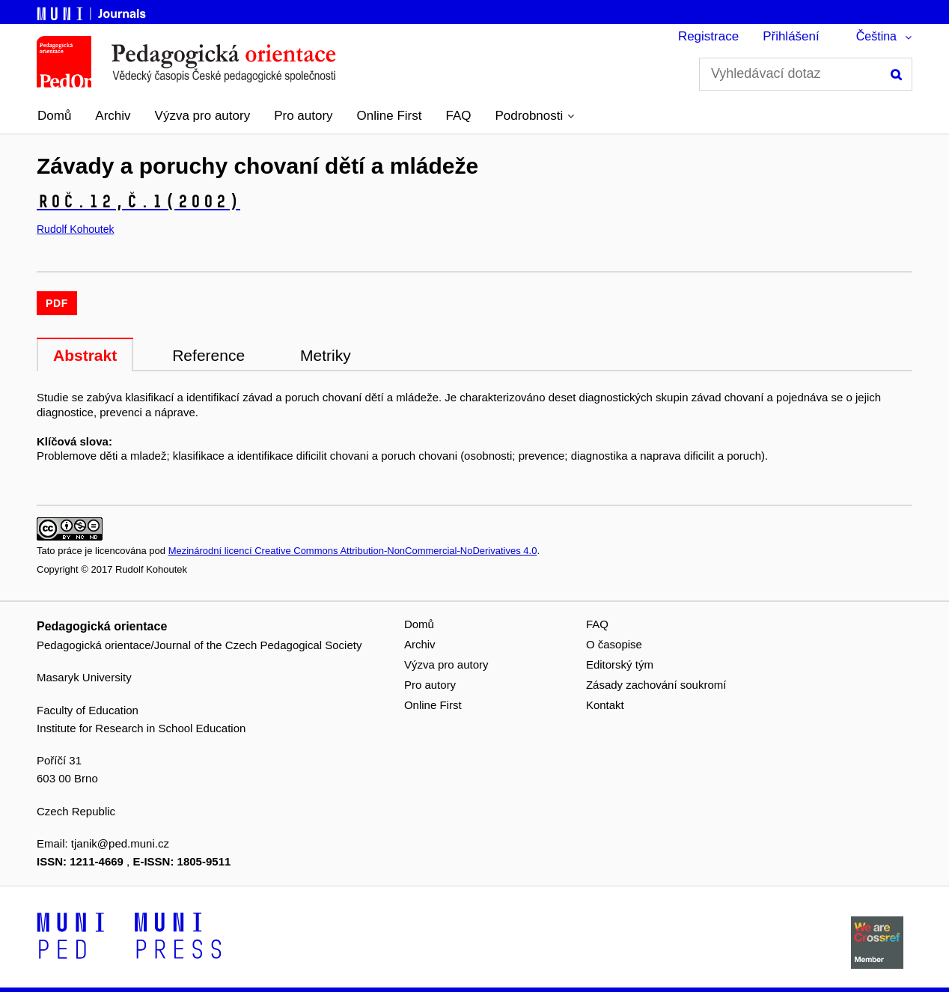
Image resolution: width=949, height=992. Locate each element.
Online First (389, 116)
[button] (535, 116)
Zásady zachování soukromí (656, 684)
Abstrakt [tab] (85, 355)
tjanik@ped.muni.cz (120, 843)
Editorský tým (619, 664)
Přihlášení (791, 36)
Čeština (876, 36)
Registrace (708, 36)
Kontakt (605, 705)
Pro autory (303, 116)
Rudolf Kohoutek (76, 229)
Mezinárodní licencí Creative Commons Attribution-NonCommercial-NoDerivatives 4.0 (352, 550)
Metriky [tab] (325, 355)
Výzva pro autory (203, 116)
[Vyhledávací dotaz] (805, 74)
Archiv (112, 116)
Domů (54, 116)
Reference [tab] (208, 355)
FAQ (459, 116)
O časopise (614, 644)
